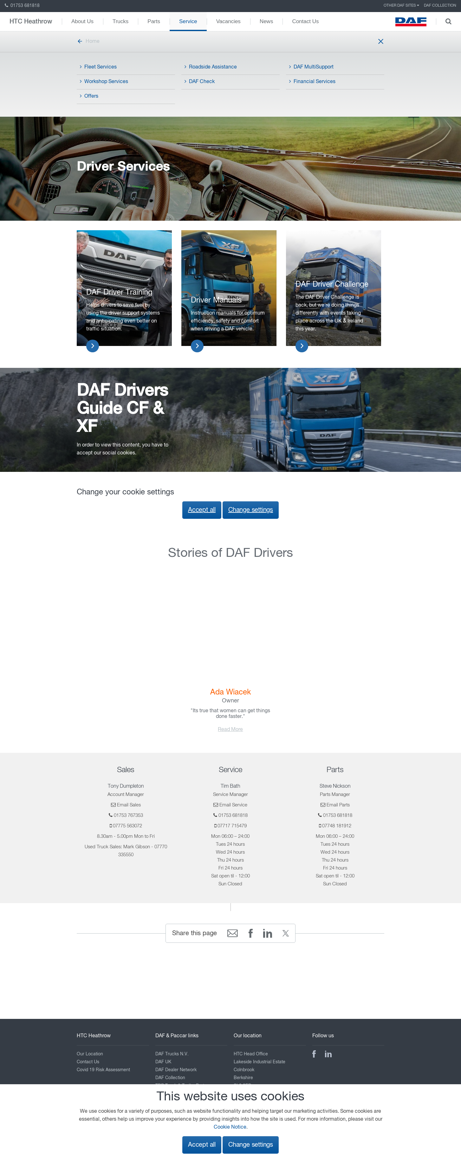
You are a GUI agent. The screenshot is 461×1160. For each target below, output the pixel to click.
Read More (230, 729)
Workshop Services (104, 81)
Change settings (250, 510)
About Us (82, 21)
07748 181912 (336, 826)
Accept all (202, 510)
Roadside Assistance (211, 67)
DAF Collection (440, 6)
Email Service (233, 805)
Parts (153, 21)
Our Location (90, 1054)
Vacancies (228, 21)
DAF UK (163, 1062)
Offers (89, 96)
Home (88, 41)
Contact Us (305, 21)
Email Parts (338, 805)
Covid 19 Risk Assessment (103, 1070)
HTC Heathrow (31, 21)
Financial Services (312, 81)
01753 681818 (22, 5)
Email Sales (129, 805)
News (266, 21)
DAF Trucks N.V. (172, 1054)
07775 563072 (127, 826)
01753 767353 (128, 815)
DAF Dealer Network (176, 1070)
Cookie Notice (230, 1127)
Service (188, 21)
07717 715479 (232, 826)
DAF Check (200, 81)
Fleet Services (98, 67)
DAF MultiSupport (311, 67)
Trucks (120, 21)
